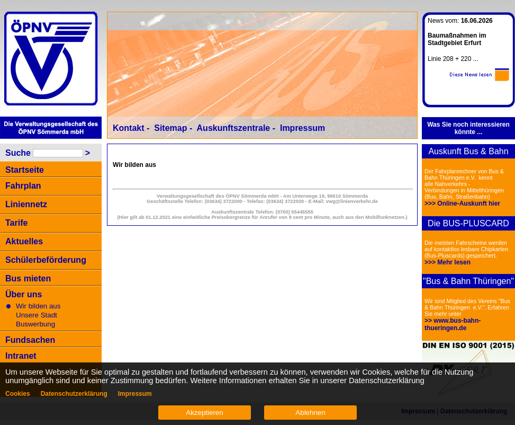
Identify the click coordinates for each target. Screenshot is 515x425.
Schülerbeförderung (45, 259)
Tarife (16, 222)
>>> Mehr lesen (447, 262)
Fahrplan (23, 185)
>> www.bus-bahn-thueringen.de (452, 324)
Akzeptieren (204, 413)
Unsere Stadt (36, 315)
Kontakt (128, 127)
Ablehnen (310, 413)
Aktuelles (24, 241)
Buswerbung (35, 324)
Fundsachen (30, 339)
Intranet (21, 355)
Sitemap (170, 127)
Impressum (302, 127)
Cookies (17, 393)
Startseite (24, 169)
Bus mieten (28, 278)
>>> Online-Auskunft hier (462, 203)
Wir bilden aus (38, 306)
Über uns (23, 294)
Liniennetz (26, 204)
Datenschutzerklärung (74, 393)
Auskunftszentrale (233, 127)
